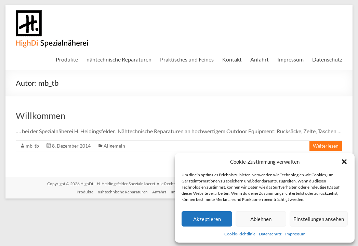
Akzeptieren (207, 219)
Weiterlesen (326, 146)
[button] (344, 161)
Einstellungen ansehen (318, 219)
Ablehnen (260, 219)
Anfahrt (259, 59)
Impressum (295, 233)
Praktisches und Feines (187, 59)
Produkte (67, 59)
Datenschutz (270, 233)
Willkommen (40, 115)
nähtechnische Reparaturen (119, 59)
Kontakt (232, 59)
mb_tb (32, 146)
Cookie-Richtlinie (239, 233)
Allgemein (114, 146)
